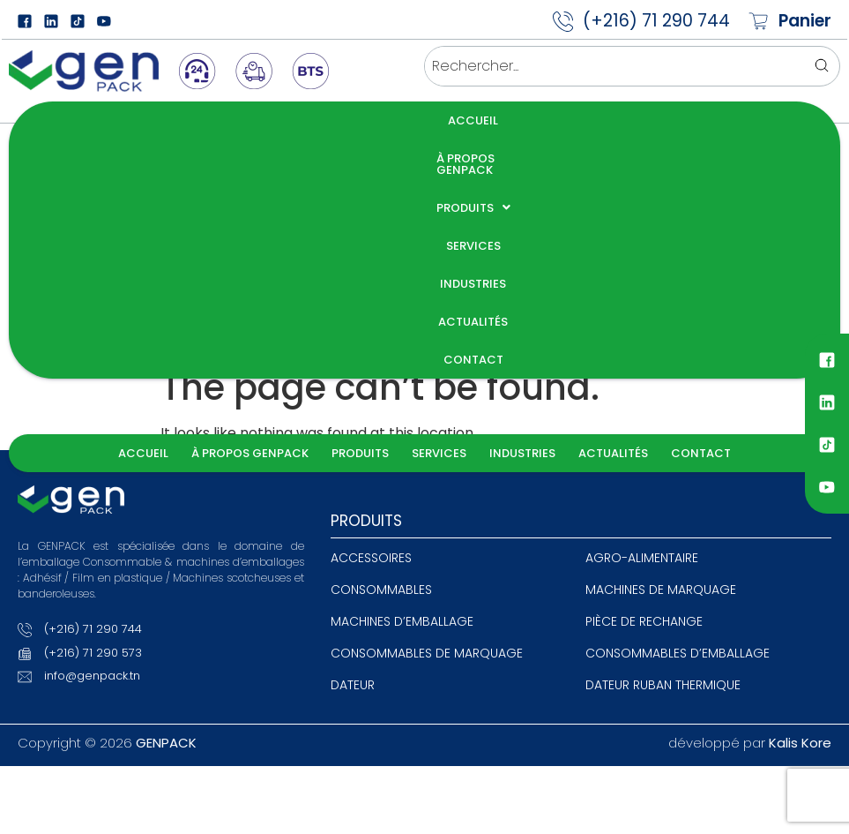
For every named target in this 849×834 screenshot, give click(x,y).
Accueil (135, 120)
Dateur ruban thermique (663, 446)
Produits (361, 120)
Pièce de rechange (644, 382)
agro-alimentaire (641, 318)
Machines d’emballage (402, 382)
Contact (710, 120)
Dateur (353, 446)
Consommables (381, 350)
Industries (531, 120)
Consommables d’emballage (677, 414)
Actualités (622, 120)
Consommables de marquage (427, 414)
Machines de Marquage (660, 350)
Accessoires (371, 318)
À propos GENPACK (242, 120)
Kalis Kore (800, 503)
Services (448, 120)
